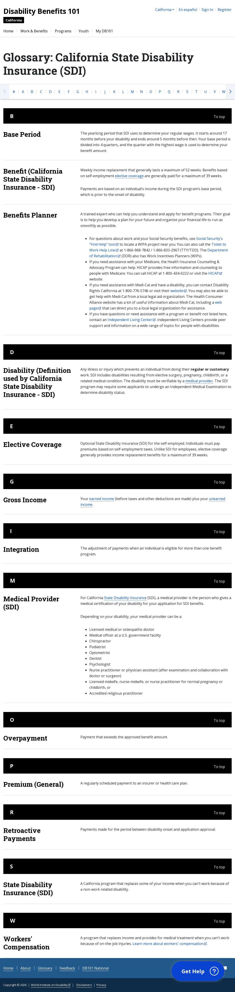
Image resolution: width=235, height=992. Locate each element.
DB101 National (95, 968)
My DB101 (104, 31)
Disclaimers (84, 985)
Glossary (45, 968)
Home (8, 31)
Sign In (207, 9)
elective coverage (129, 175)
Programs (63, 31)
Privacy (101, 985)
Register (225, 9)
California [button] (163, 9)
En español (188, 9)
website (176, 290)
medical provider (199, 380)
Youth (84, 31)
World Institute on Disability (49, 985)
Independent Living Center (130, 319)
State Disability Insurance (125, 597)
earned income (101, 498)
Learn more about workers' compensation (168, 943)
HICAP (213, 273)
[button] (197, 971)
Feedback (67, 968)
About (25, 968)
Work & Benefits (34, 31)
